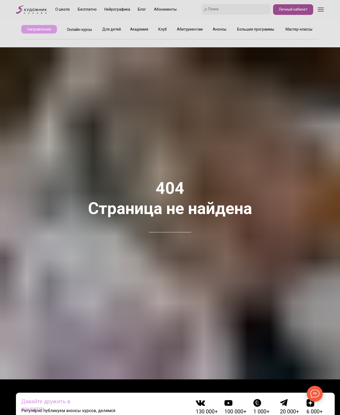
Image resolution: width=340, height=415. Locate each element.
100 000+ (235, 411)
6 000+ (315, 411)
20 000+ (289, 411)
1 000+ (261, 411)
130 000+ (207, 411)
